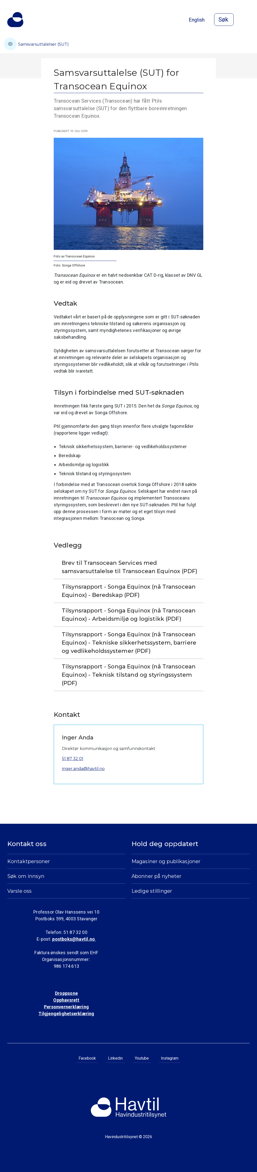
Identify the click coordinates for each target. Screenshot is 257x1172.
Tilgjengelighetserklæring (66, 1013)
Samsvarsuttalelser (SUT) (36, 44)
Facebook (87, 1058)
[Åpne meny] (247, 20)
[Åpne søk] (224, 19)
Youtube (142, 1058)
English (197, 20)
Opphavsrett (66, 1000)
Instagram (169, 1058)
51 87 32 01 (72, 758)
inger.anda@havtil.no (83, 768)
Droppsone (66, 993)
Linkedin (115, 1058)
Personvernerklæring (66, 1006)
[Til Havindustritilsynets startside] (15, 19)
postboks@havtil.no (74, 939)
